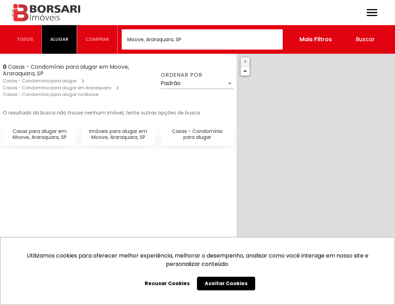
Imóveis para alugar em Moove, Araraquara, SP (118, 134)
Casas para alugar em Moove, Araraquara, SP (40, 134)
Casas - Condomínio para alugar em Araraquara (57, 88)
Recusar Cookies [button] (167, 283)
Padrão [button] (171, 83)
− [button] (245, 71)
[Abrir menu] (372, 12)
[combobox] (202, 39)
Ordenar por (182, 75)
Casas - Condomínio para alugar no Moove (50, 94)
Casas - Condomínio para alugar (40, 81)
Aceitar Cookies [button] (226, 283)
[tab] (25, 39)
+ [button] (245, 61)
